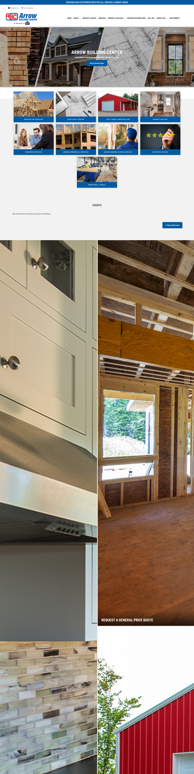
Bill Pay (151, 18)
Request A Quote (89, 18)
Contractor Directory (136, 18)
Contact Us (14, 8)
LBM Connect (174, 18)
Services (102, 18)
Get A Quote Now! (97, 63)
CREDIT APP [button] (162, 18)
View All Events (172, 225)
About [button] (77, 18)
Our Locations (28, 8)
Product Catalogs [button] (116, 18)
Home (69, 18)
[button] (14, 57)
